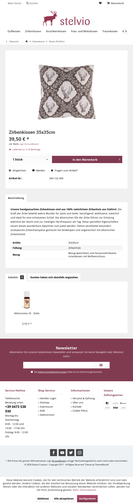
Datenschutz (47, 414)
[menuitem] (116, 3)
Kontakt (77, 406)
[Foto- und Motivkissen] (84, 31)
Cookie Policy (80, 410)
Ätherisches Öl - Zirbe (26, 313)
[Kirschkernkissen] (56, 31)
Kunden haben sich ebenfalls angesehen (54, 277)
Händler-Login (48, 398)
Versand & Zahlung (84, 398)
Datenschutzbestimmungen (52, 371)
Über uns (78, 402)
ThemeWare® (102, 464)
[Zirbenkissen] (33, 31)
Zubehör (16, 277)
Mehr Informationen (84, 490)
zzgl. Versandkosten (29, 143)
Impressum (46, 406)
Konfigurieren (87, 498)
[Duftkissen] (14, 31)
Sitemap (44, 402)
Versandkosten (59, 460)
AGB (42, 410)
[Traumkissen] (110, 31)
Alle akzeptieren (64, 498)
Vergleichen (17, 170)
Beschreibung (16, 198)
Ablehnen (43, 498)
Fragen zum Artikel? (64, 170)
